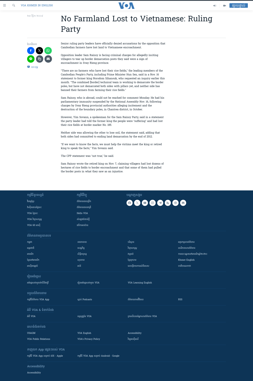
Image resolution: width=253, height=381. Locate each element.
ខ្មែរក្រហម (132, 260)
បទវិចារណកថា (184, 266)
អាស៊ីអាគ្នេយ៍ (32, 266)
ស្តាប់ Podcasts (84, 299)
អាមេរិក (30, 254)
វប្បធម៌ (130, 254)
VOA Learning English (140, 283)
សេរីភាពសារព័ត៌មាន (186, 248)
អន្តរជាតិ (30, 248)
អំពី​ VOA (31, 316)
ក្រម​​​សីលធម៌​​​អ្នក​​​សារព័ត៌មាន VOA (142, 316)
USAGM (31, 333)
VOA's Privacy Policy (88, 339)
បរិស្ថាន (131, 242)
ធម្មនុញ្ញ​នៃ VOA (84, 316)
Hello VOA (82, 213)
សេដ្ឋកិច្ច (81, 248)
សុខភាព (81, 260)
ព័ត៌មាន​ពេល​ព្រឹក (84, 201)
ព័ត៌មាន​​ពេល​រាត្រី (84, 207)
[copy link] (39, 59)
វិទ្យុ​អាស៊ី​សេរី (133, 339)
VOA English (84, 333)
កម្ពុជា (29, 242)
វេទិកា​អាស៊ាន (82, 225)
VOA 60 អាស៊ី (33, 225)
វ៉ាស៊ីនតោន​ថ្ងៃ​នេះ (34, 207)
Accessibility (135, 333)
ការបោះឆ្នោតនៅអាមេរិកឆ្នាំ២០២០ (192, 254)
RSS (180, 299)
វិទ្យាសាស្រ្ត (132, 248)
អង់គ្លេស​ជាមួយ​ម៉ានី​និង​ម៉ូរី (38, 283)
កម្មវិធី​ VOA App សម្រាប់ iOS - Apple (45, 356)
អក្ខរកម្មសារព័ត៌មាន (186, 242)
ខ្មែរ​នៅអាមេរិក (33, 260)
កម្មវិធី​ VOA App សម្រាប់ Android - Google (98, 356)
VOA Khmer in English (37, 6)
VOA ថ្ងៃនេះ (32, 213)
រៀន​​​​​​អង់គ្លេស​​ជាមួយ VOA (88, 283)
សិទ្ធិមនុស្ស (82, 254)
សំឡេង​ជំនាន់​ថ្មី (83, 219)
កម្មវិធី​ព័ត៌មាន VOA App (38, 299)
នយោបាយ (82, 242)
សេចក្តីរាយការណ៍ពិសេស (138, 266)
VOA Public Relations (38, 339)
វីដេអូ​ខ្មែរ (30, 201)
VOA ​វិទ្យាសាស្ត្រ (34, 219)
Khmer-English (186, 260)
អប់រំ (79, 266)
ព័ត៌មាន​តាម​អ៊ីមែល (136, 299)
